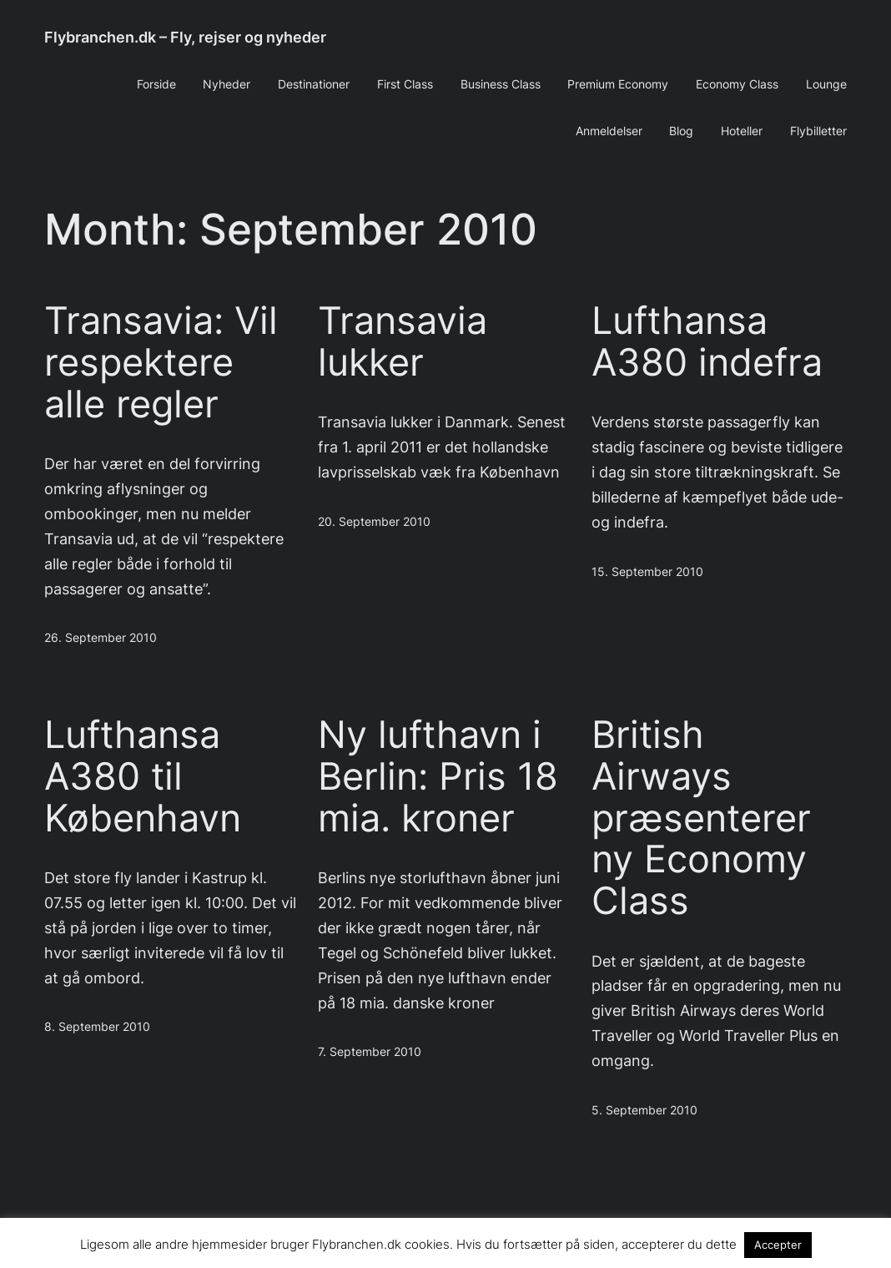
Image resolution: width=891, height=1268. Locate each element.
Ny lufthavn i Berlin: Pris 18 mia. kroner (438, 776)
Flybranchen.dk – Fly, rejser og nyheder (185, 37)
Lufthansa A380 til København (142, 776)
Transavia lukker (402, 341)
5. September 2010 (644, 1110)
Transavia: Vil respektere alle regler (161, 362)
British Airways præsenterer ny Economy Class (701, 818)
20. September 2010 (374, 521)
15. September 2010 (647, 571)
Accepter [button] (778, 1244)
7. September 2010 (369, 1051)
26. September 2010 (100, 637)
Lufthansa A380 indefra (707, 341)
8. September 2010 (97, 1026)
